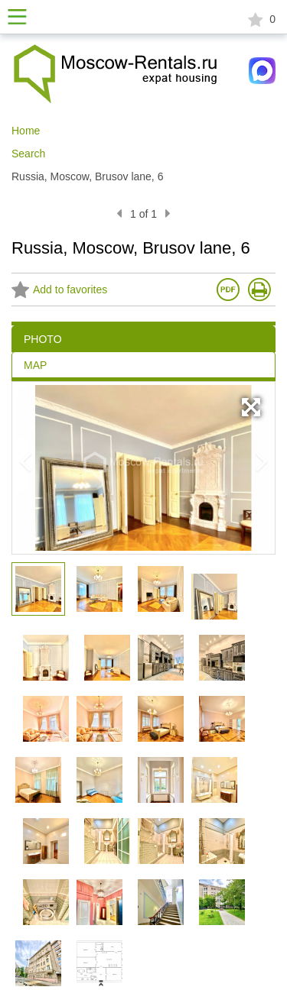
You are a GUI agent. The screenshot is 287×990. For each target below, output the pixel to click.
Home (25, 131)
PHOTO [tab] (43, 339)
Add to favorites (59, 290)
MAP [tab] (35, 365)
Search (28, 153)
